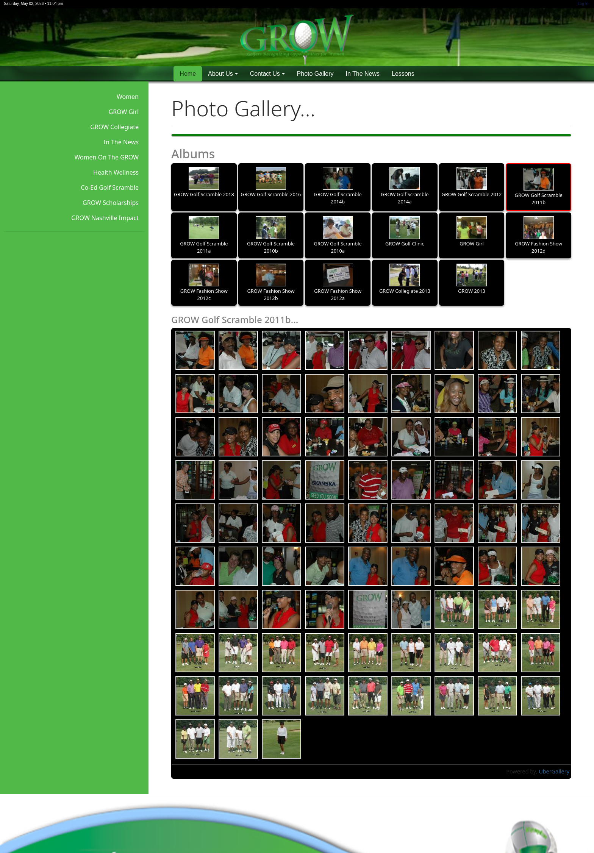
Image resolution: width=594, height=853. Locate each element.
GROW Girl (124, 112)
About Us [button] (220, 73)
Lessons (403, 73)
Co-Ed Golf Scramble (110, 187)
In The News (363, 73)
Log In (583, 4)
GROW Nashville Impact (105, 218)
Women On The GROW (106, 157)
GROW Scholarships (111, 202)
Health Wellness (116, 172)
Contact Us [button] (265, 73)
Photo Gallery (315, 73)
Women (128, 96)
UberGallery (554, 771)
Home (188, 73)
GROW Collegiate (114, 127)
